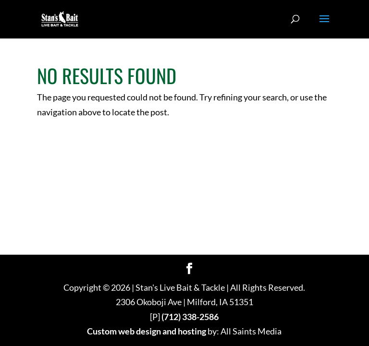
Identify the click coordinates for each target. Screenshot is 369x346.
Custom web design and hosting (146, 331)
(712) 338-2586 (190, 316)
